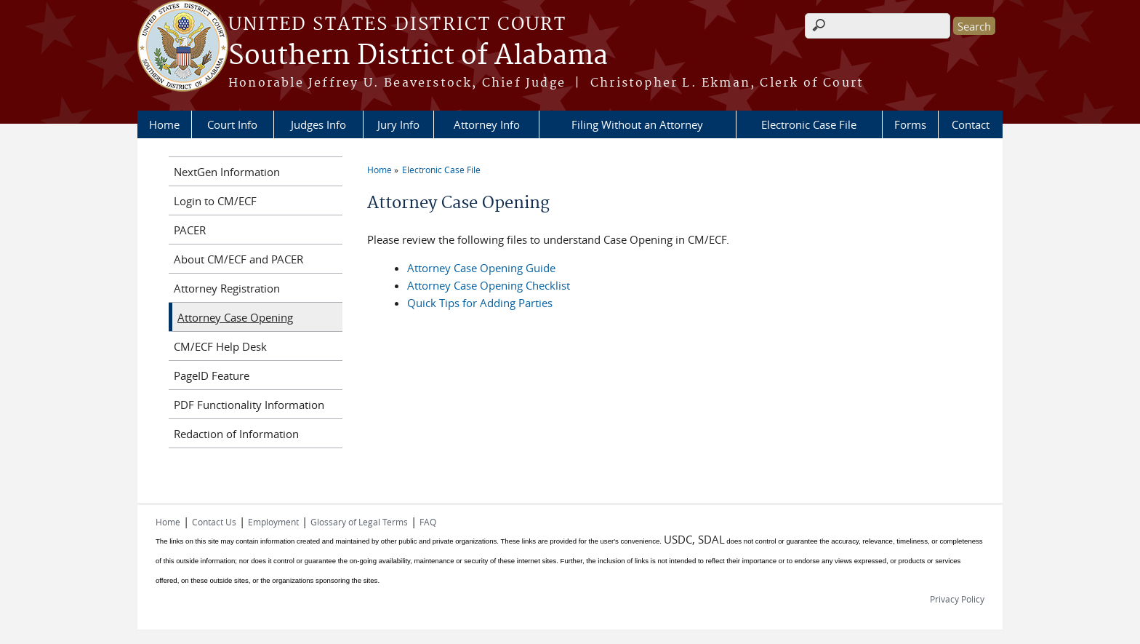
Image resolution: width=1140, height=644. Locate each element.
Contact (971, 124)
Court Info (232, 124)
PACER (190, 230)
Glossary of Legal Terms (359, 522)
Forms (910, 124)
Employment (273, 522)
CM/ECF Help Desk (220, 346)
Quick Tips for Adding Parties (480, 302)
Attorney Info (487, 124)
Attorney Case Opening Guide (481, 268)
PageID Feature (211, 375)
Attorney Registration (227, 288)
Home (164, 124)
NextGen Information (227, 171)
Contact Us (214, 522)
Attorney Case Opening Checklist (488, 285)
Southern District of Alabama (418, 56)
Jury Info (398, 124)
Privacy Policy (957, 599)
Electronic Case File (808, 124)
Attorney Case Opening (235, 317)
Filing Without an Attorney (637, 124)
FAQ (428, 522)
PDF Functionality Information (249, 404)
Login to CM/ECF (215, 201)
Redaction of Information (236, 433)
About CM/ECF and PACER (238, 259)
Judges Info (318, 124)
